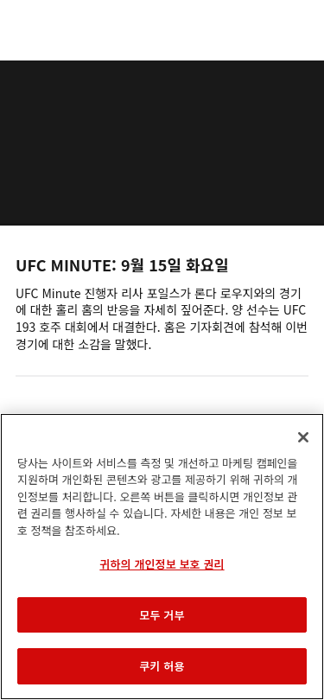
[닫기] (303, 437)
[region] (162, 556)
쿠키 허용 (161, 666)
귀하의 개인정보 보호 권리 (161, 564)
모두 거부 (161, 615)
